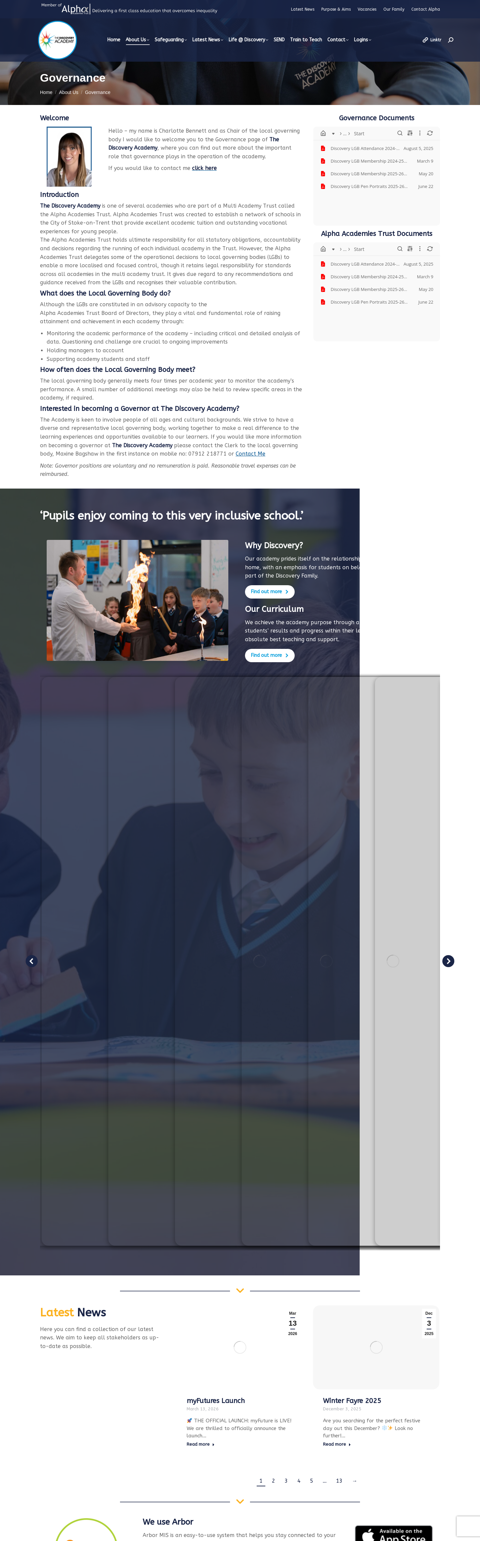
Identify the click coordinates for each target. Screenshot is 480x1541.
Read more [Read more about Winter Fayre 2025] (337, 1444)
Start (341, 133)
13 (339, 1481)
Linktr (431, 40)
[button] (32, 961)
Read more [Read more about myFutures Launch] (201, 1444)
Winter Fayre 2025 (352, 1401)
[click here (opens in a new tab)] (204, 168)
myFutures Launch (216, 1401)
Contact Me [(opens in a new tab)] (250, 454)
